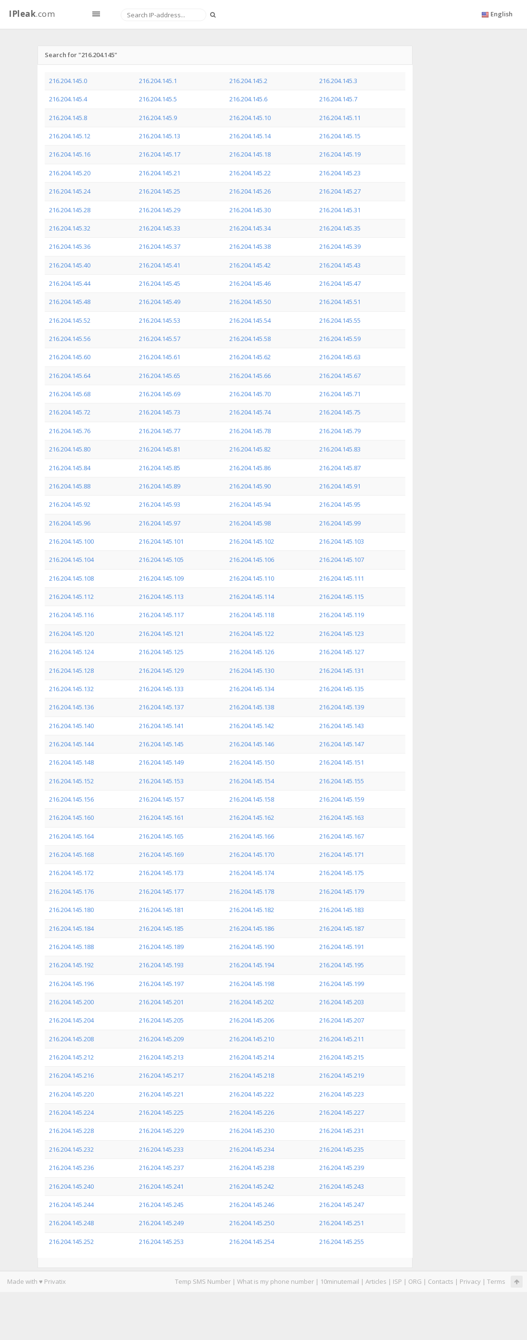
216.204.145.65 (159, 375)
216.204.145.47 (340, 283)
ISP (397, 1281)
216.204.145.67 (340, 375)
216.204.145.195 (341, 965)
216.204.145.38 (250, 246)
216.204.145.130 (251, 670)
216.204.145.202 (251, 1002)
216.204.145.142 (251, 725)
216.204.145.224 (71, 1112)
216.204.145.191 (341, 946)
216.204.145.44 (69, 283)
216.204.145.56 (69, 338)
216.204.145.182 (251, 909)
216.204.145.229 (161, 1130)
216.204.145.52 (69, 320)
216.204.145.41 (159, 265)
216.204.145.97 (159, 523)
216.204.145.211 (341, 1039)
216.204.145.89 (159, 486)
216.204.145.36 (69, 246)
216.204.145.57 (159, 338)
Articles (376, 1281)
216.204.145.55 (340, 320)
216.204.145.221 (161, 1094)
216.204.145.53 (159, 320)
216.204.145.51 (340, 301)
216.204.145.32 (69, 228)
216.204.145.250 (251, 1222)
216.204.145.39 (340, 246)
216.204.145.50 (250, 301)
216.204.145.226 (251, 1112)
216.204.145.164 (71, 836)
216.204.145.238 (251, 1167)
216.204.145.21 (159, 173)
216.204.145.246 (251, 1204)
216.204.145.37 (159, 246)
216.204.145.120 (71, 633)
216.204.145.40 (69, 265)
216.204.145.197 (161, 983)
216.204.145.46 (250, 283)
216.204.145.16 (69, 154)
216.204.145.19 (340, 154)
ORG (415, 1281)
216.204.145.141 (161, 725)
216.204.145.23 (340, 173)
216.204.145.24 (69, 191)
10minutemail (339, 1281)
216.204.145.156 (71, 799)
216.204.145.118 (251, 614)
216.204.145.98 (250, 523)
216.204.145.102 (251, 541)
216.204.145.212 (71, 1057)
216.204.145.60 (69, 357)
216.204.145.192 (71, 965)
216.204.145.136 (71, 707)
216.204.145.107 (341, 559)
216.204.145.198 (251, 983)
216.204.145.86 (250, 467)
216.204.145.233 (161, 1149)
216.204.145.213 (161, 1057)
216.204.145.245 (161, 1204)
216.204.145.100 (71, 541)
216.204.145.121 (161, 633)
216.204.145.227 (341, 1112)
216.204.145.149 (161, 762)
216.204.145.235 (341, 1149)
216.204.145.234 (251, 1149)
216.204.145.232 (71, 1149)
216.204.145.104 (71, 559)
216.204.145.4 (68, 99)
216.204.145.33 (159, 228)
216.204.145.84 (69, 467)
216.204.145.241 (161, 1186)
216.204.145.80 (69, 449)
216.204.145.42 (250, 265)
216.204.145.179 (341, 891)
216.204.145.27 (340, 191)
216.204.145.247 (341, 1204)
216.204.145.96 (69, 523)
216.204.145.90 (250, 486)
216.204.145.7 (338, 99)
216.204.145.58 (250, 338)
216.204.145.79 (340, 430)
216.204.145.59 (340, 338)
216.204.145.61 (159, 357)
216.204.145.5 (158, 99)
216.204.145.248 (71, 1222)
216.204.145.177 (161, 891)
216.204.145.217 (161, 1075)
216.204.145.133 (161, 688)
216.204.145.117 (161, 614)
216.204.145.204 (71, 1020)
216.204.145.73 (159, 412)
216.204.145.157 (161, 799)
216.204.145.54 (250, 320)
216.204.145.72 (69, 412)
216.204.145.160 (71, 817)
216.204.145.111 (341, 578)
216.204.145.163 (341, 817)
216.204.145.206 (251, 1020)
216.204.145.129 (161, 670)
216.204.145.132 (71, 688)
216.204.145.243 (341, 1186)
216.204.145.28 (69, 210)
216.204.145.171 (341, 854)
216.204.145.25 (159, 191)
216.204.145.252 (71, 1241)
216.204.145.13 (159, 136)
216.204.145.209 (161, 1039)
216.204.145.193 (161, 965)
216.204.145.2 (248, 80)
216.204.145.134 (251, 688)
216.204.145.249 (161, 1222)
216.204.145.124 (71, 651)
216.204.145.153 (161, 781)
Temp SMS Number (203, 1281)
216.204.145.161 (161, 817)
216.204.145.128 (71, 670)
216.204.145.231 (341, 1130)
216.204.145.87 (340, 467)
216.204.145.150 (251, 762)
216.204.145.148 (71, 762)
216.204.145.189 (161, 946)
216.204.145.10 (250, 117)
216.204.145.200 (71, 1002)
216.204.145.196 (71, 983)
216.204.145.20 (69, 173)
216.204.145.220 (71, 1094)
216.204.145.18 (250, 154)
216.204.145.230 (251, 1130)
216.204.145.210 (251, 1039)
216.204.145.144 (71, 744)
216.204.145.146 (251, 744)
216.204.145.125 (161, 651)
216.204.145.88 (69, 486)
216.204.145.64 (69, 375)
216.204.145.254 (251, 1241)
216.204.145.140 (71, 725)
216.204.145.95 (340, 504)
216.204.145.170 (251, 854)
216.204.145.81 (159, 449)
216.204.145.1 (158, 80)
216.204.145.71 (340, 394)
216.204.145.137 (161, 707)
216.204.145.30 (250, 210)
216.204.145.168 (71, 854)
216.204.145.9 (158, 117)
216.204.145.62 (250, 357)
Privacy (470, 1281)
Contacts (440, 1281)
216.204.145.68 (69, 394)
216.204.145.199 (341, 983)
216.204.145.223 (341, 1094)
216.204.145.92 (69, 504)
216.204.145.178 (251, 891)
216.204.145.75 (340, 412)
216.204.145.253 (161, 1241)
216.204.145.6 (248, 99)
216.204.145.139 (341, 707)
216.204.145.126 (251, 651)
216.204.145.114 (251, 596)
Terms (496, 1281)
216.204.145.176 (71, 891)
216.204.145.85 (159, 467)
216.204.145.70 (250, 394)
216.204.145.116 (71, 614)
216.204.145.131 (341, 670)
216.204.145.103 (341, 541)
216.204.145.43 (340, 265)
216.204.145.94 (250, 504)
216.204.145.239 (341, 1167)
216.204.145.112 (71, 596)
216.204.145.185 (161, 928)
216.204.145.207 (341, 1020)
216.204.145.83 (340, 449)
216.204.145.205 (161, 1020)
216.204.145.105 (161, 559)
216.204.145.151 (341, 762)
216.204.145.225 (161, 1112)
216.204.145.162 (251, 817)
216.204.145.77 (159, 430)
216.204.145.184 (71, 928)
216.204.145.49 (159, 301)
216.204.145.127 (341, 651)
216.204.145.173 (161, 872)
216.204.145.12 (69, 136)
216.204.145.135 (341, 688)
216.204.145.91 (340, 486)
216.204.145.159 (341, 799)
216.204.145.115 (341, 596)
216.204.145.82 (250, 449)
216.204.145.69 (159, 394)
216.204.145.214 (251, 1057)
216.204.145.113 (161, 596)
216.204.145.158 (251, 799)
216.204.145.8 (68, 117)
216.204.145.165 (161, 836)
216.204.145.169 (161, 854)
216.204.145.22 (250, 173)
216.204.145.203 (341, 1002)
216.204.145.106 (251, 559)
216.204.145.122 (251, 633)
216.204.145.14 (250, 136)
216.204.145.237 (161, 1167)
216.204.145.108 (71, 578)
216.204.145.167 (341, 836)
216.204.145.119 (341, 614)
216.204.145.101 (161, 541)
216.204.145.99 (340, 523)
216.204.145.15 (340, 136)
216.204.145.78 (250, 430)
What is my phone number (275, 1281)
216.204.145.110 (251, 578)
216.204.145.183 (341, 909)
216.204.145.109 (161, 578)
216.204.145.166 (251, 836)
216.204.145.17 (159, 154)
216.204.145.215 (341, 1057)
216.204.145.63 (340, 357)
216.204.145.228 (71, 1130)
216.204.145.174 (251, 872)
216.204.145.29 (159, 210)
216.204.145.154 (251, 781)
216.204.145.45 (159, 283)
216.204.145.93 (159, 504)
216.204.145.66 (250, 375)
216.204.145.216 (71, 1075)
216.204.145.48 (69, 301)
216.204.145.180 (71, 909)
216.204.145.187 (341, 928)
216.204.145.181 (161, 909)
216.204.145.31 (340, 210)
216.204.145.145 (161, 744)
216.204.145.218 (251, 1075)
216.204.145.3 (338, 80)
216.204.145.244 (71, 1204)
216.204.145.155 (341, 781)
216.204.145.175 (341, 872)
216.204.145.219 (341, 1075)
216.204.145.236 (71, 1167)
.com (32, 13)
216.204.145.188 (71, 946)
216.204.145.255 (341, 1241)
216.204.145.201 (161, 1002)
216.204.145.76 (69, 430)
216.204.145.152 (71, 781)
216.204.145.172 (71, 872)
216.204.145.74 (250, 412)
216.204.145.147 (341, 744)
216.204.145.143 (341, 725)
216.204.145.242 (251, 1186)
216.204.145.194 (251, 965)
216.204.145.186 (251, 928)
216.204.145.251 (341, 1222)
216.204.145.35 (340, 228)
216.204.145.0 (68, 80)
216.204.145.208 (71, 1039)
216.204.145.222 (251, 1094)
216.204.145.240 (71, 1186)
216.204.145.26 (250, 191)
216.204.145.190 (251, 946)
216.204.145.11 (340, 117)
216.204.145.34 (250, 228)
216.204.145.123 (341, 633)
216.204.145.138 (251, 707)
